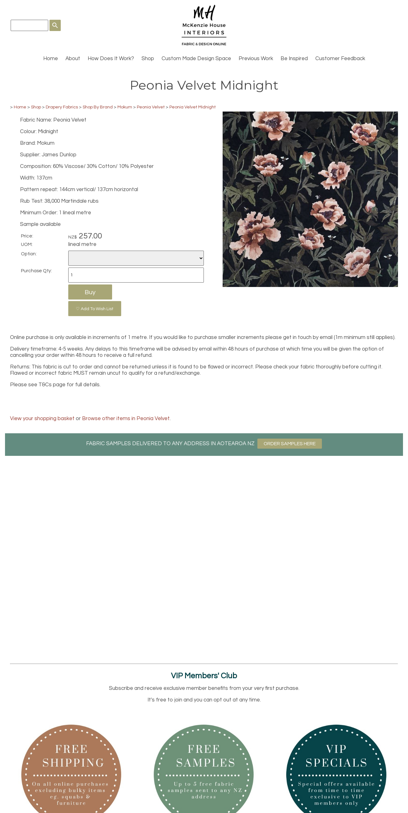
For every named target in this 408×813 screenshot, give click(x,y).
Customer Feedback (340, 58)
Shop (148, 58)
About (72, 58)
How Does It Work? (111, 58)
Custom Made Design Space (196, 58)
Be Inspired (294, 58)
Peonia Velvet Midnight (192, 107)
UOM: (27, 244)
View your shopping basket (42, 418)
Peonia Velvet (151, 107)
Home (50, 58)
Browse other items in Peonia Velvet (126, 418)
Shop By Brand (98, 107)
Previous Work (256, 58)
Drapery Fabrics (62, 107)
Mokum (124, 107)
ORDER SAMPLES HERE (290, 443)
